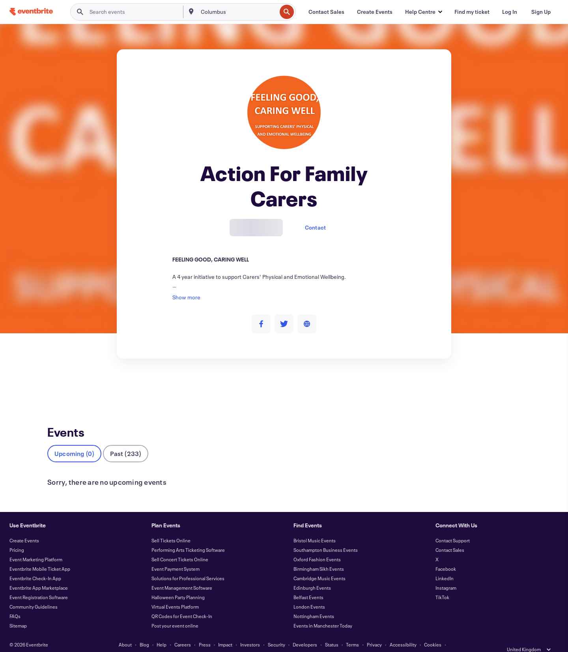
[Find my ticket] (472, 12)
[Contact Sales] (326, 12)
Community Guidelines (33, 593)
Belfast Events (308, 584)
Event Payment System (175, 556)
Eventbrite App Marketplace (38, 575)
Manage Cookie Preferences (307, 641)
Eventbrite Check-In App (35, 565)
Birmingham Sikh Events (318, 556)
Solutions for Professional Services (187, 565)
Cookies (432, 631)
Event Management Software (181, 575)
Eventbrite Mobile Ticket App (39, 556)
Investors (250, 631)
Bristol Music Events (314, 527)
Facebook (445, 556)
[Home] (31, 11)
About (125, 631)
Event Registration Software (38, 584)
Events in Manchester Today (322, 612)
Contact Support (452, 527)
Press (205, 631)
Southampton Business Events (325, 537)
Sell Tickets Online (171, 527)
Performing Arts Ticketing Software (188, 537)
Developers (305, 631)
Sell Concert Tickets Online (179, 546)
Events (55, 387)
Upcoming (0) (74, 440)
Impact (225, 631)
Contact (315, 227)
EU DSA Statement (250, 641)
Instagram (445, 575)
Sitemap (18, 612)
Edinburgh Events (312, 575)
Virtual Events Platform (175, 593)
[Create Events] (375, 12)
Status (331, 631)
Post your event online (174, 612)
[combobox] (238, 12)
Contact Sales (449, 537)
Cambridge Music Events (319, 565)
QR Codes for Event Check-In (181, 603)
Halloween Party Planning (178, 584)
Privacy (374, 631)
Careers (182, 631)
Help (161, 631)
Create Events (24, 527)
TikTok (442, 584)
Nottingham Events (313, 603)
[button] (423, 12)
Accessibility (403, 631)
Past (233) (125, 440)
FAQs (15, 603)
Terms (352, 631)
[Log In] (509, 12)
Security (276, 631)
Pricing (16, 537)
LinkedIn (444, 565)
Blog (144, 631)
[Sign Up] (541, 12)
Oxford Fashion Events (317, 546)
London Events (309, 593)
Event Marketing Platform (35, 546)
